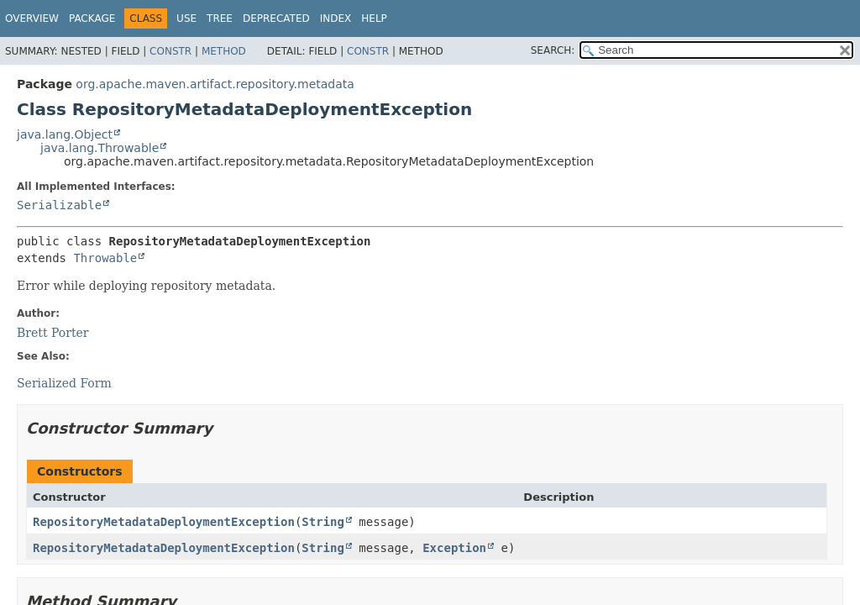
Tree (220, 18)
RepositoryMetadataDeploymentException (164, 522)
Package (92, 18)
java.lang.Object (65, 134)
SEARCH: (553, 50)
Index (336, 18)
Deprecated (276, 18)
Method (224, 51)
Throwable (105, 258)
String (323, 522)
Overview (32, 18)
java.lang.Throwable (99, 148)
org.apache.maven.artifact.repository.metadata (215, 84)
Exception (454, 548)
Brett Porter (53, 332)
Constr (170, 51)
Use (186, 18)
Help (374, 18)
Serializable (59, 205)
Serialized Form (64, 383)
